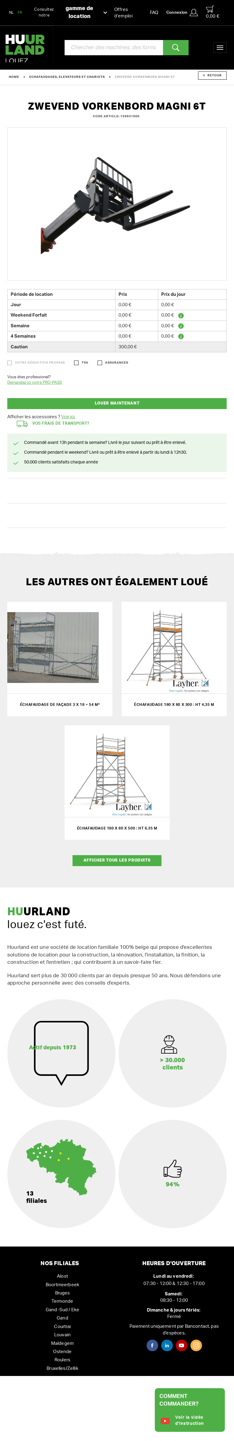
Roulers (62, 1360)
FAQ (154, 12)
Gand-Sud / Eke (62, 1310)
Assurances (116, 362)
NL (11, 12)
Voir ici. (68, 417)
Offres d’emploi (123, 12)
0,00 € (212, 12)
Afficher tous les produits (117, 860)
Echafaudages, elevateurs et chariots (67, 76)
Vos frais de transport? (53, 424)
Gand (62, 1318)
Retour (212, 75)
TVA (85, 362)
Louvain (62, 1335)
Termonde (62, 1301)
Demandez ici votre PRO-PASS (34, 383)
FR (20, 12)
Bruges (62, 1293)
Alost (62, 1276)
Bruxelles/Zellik (62, 1368)
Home (14, 76)
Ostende (62, 1351)
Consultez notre (70, 12)
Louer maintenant (117, 403)
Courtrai (62, 1326)
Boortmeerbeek (62, 1285)
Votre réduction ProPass (40, 362)
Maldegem (62, 1343)
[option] (117, 204)
